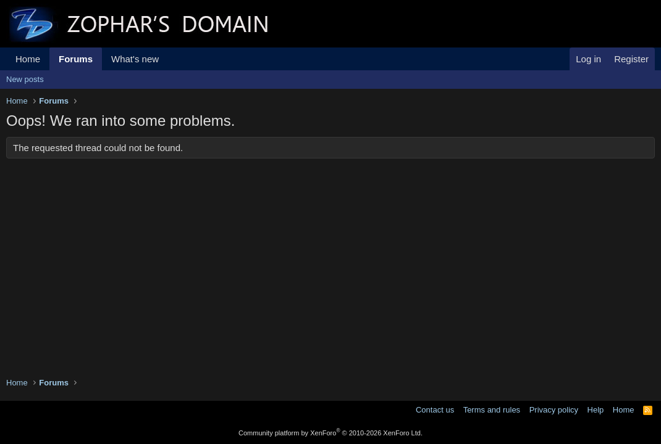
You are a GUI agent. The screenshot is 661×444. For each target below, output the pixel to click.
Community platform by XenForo (330, 433)
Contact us (435, 409)
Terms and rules (491, 409)
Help (595, 409)
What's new (135, 59)
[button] (168, 58)
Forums (76, 59)
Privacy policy (553, 409)
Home (27, 59)
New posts (25, 79)
